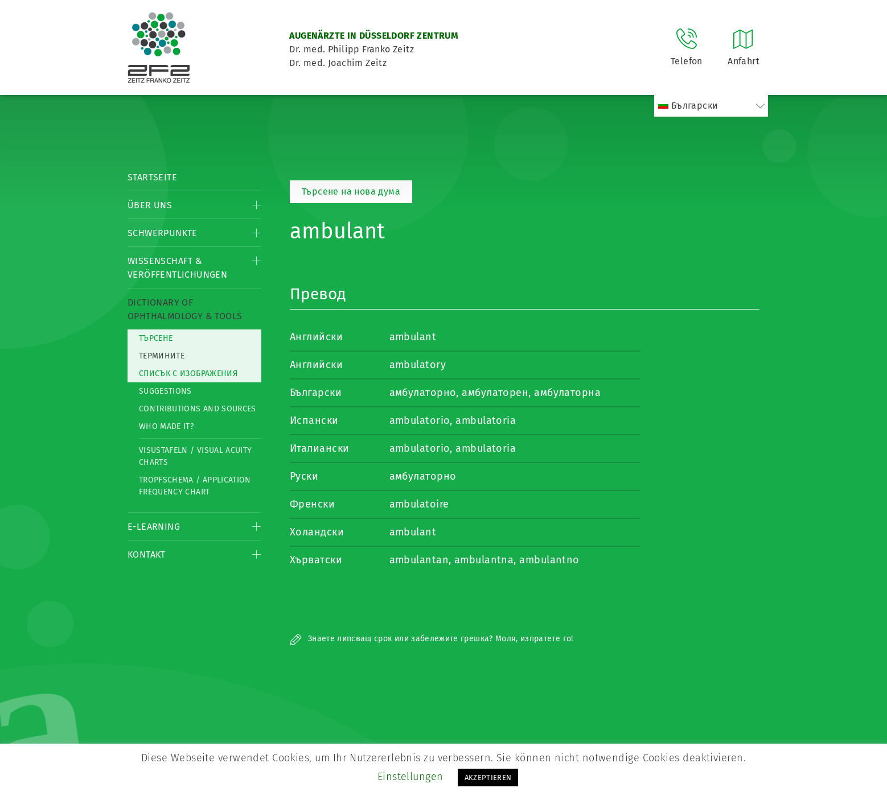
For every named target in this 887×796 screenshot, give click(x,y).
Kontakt (147, 554)
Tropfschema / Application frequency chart (195, 486)
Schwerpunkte (163, 233)
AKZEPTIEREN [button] (488, 777)
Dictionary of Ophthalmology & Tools (185, 309)
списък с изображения (188, 373)
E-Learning (154, 526)
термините (161, 356)
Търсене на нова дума (351, 191)
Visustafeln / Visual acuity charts (195, 456)
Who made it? (166, 426)
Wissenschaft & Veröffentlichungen (177, 267)
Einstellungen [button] (410, 776)
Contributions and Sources (197, 409)
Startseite (152, 177)
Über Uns (150, 205)
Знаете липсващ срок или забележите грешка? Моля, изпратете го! (431, 639)
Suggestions (165, 391)
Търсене (156, 338)
